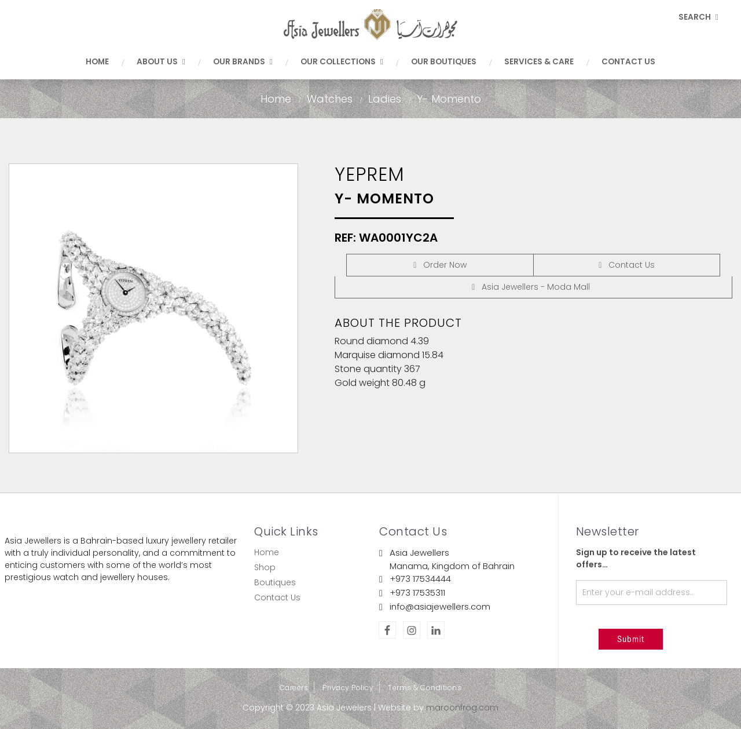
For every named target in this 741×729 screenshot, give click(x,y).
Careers (294, 687)
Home (97, 61)
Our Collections (341, 62)
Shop (265, 567)
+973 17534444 (420, 579)
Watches (330, 99)
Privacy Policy (347, 687)
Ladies (384, 99)
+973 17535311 (417, 592)
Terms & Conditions (424, 687)
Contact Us (628, 61)
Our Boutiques (443, 61)
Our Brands (243, 62)
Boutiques (275, 582)
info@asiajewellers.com (440, 606)
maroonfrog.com (462, 707)
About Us (161, 62)
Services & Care (539, 61)
